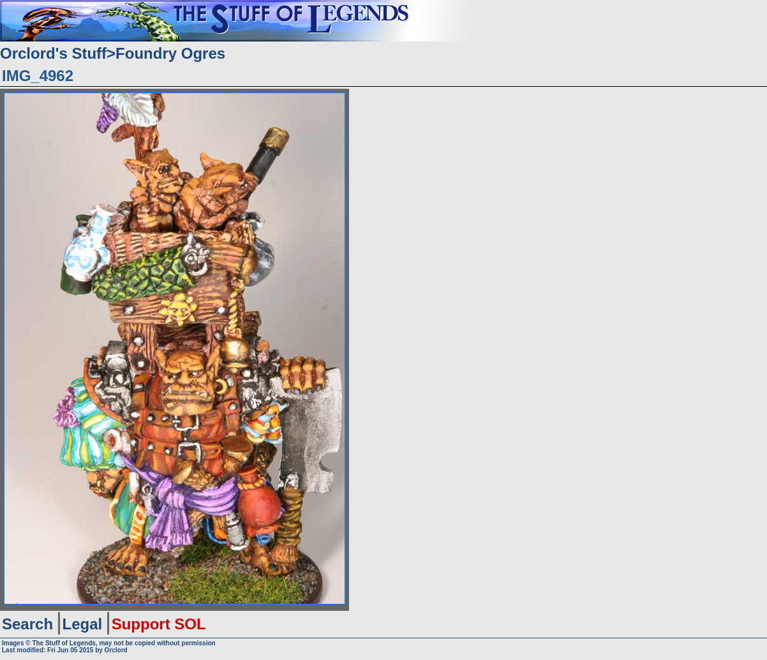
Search (27, 624)
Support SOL (159, 624)
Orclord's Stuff (53, 53)
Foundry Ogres (170, 53)
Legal (83, 624)
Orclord (116, 650)
